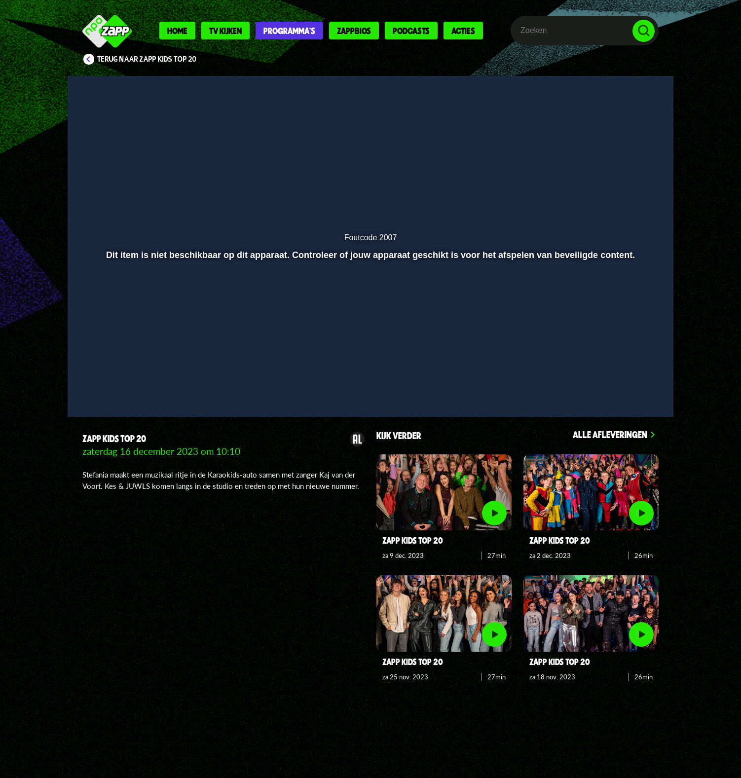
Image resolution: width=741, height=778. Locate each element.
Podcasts (411, 31)
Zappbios (354, 31)
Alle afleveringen (610, 434)
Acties (463, 31)
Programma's (289, 31)
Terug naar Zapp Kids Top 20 (146, 59)
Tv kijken (225, 31)
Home (177, 31)
